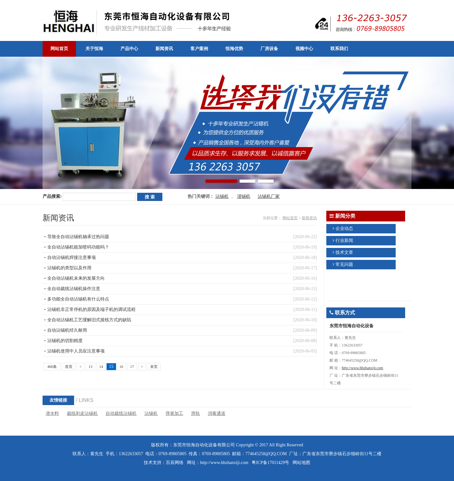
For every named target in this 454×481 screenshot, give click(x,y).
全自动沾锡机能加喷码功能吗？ (78, 247)
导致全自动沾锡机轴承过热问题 (78, 236)
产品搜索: (52, 196)
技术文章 (344, 252)
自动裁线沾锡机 (121, 413)
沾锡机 (222, 196)
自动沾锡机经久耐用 (67, 330)
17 (132, 366)
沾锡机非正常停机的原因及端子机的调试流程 (91, 309)
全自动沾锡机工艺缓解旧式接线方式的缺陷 (89, 320)
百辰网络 (174, 462)
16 (121, 366)
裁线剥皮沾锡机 (82, 413)
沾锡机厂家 (269, 196)
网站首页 (290, 218)
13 (90, 366)
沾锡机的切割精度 (65, 340)
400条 (52, 366)
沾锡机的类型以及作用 (69, 268)
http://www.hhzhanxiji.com (362, 368)
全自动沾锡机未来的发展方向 (76, 278)
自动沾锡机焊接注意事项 (71, 257)
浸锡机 (243, 196)
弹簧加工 (174, 413)
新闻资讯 (309, 218)
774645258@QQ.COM (266, 453)
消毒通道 (216, 413)
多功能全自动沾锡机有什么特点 (78, 299)
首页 (69, 366)
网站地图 (301, 462)
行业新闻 (344, 240)
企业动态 (344, 228)
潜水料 (52, 413)
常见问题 (344, 264)
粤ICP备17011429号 (270, 462)
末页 (154, 366)
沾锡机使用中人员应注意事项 (76, 351)
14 (101, 366)
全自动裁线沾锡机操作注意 (73, 288)
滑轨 (195, 413)
